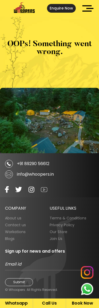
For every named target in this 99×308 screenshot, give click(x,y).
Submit (19, 282)
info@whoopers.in (35, 174)
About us (13, 218)
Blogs (10, 238)
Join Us (56, 238)
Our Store (58, 231)
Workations (15, 231)
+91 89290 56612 (33, 164)
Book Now (82, 303)
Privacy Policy (62, 225)
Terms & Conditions (68, 218)
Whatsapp (16, 303)
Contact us (15, 225)
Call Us (49, 303)
